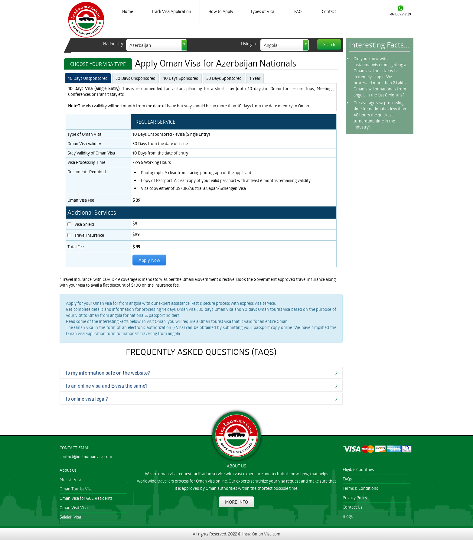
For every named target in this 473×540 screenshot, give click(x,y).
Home (127, 11)
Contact (329, 11)
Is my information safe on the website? (108, 372)
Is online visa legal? (87, 398)
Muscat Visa (70, 479)
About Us (68, 470)
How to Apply (220, 11)
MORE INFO (236, 502)
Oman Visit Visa (74, 507)
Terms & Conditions (360, 488)
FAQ (298, 11)
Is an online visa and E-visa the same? (107, 385)
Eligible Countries (358, 469)
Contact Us (352, 507)
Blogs (348, 516)
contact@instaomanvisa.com (86, 456)
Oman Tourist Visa (76, 489)
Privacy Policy (355, 497)
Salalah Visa (70, 517)
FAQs (347, 479)
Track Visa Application (171, 11)
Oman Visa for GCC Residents (86, 498)
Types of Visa (262, 11)
